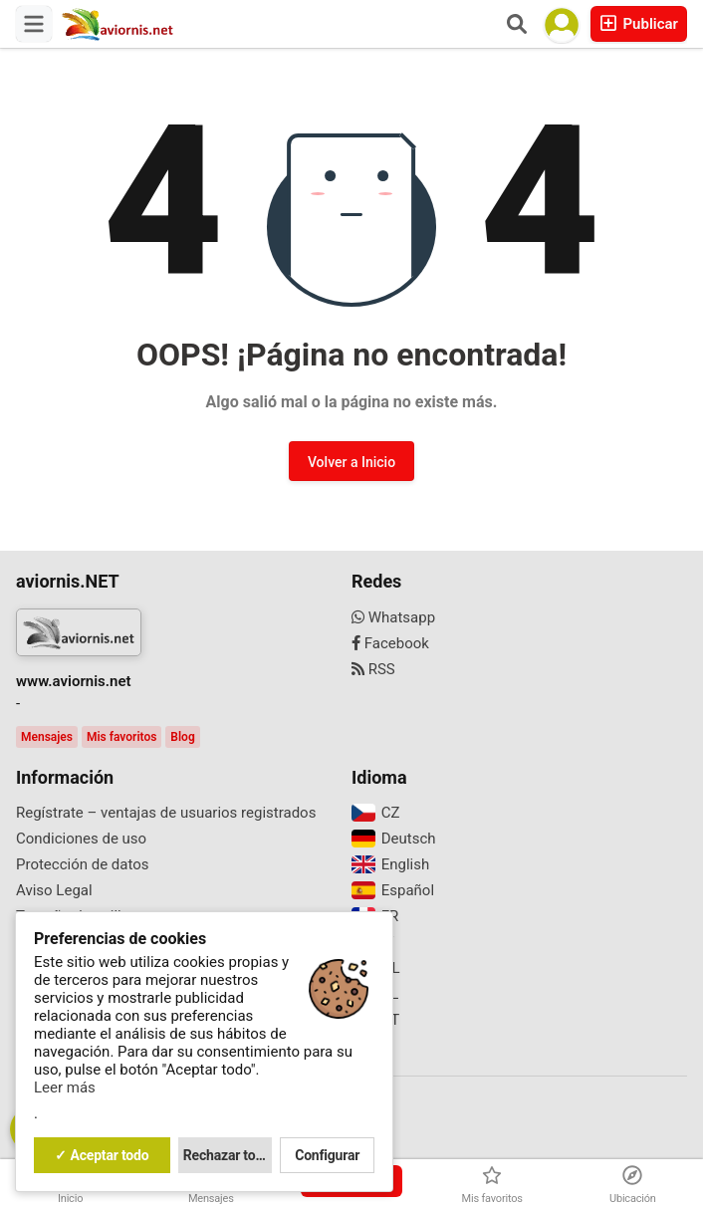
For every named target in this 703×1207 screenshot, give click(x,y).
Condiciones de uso (81, 838)
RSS (373, 669)
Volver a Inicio (351, 462)
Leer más (65, 1087)
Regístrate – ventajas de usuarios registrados (166, 813)
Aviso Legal (54, 890)
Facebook (390, 643)
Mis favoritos (121, 737)
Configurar (327, 1155)
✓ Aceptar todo (101, 1155)
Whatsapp (393, 617)
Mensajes (47, 737)
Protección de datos (82, 864)
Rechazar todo (227, 1155)
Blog (182, 737)
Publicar (638, 23)
